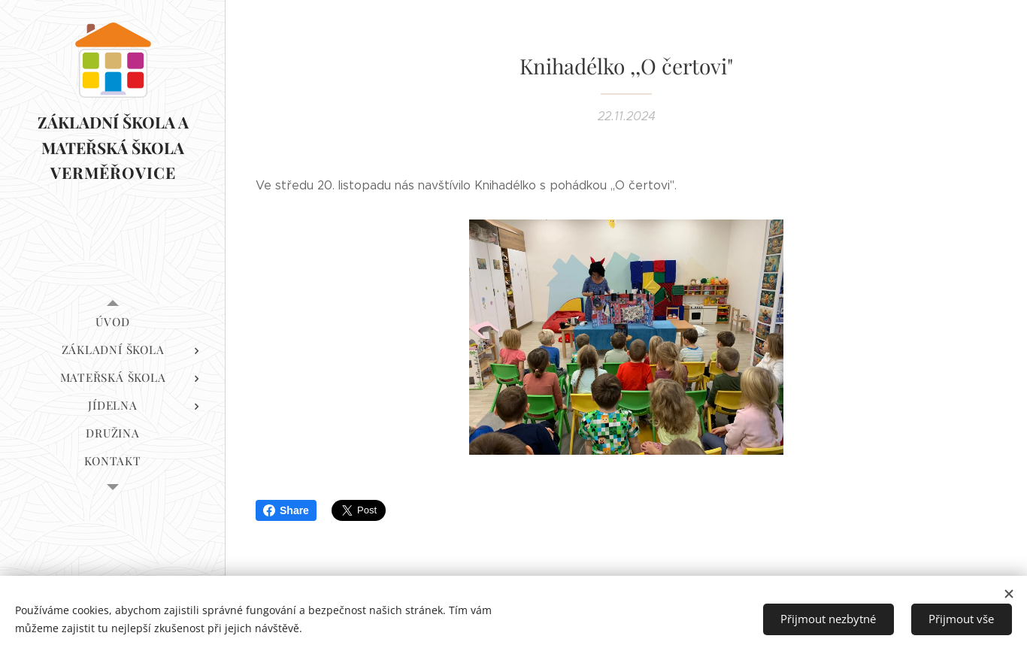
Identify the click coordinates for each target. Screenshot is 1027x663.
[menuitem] (113, 322)
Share (286, 510)
